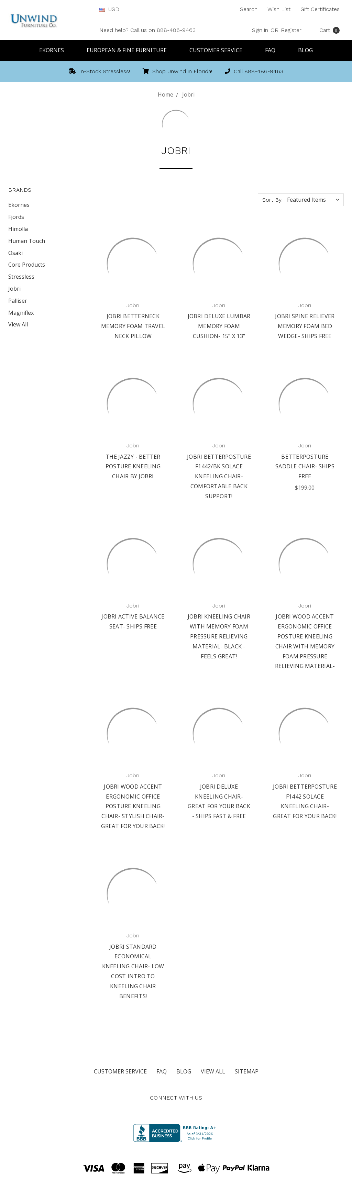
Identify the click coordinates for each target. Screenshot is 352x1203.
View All (18, 324)
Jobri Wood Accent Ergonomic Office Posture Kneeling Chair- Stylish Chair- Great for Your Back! (133, 806)
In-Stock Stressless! (99, 71)
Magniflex (21, 312)
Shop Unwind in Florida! (177, 71)
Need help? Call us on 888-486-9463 (147, 30)
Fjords (16, 217)
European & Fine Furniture (130, 50)
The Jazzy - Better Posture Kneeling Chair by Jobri (133, 466)
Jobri (14, 288)
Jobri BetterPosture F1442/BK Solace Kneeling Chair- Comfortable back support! (219, 476)
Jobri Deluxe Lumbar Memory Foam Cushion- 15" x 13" (219, 326)
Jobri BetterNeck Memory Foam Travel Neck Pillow (133, 326)
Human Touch (26, 241)
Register (291, 30)
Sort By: (272, 200)
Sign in (260, 30)
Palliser (17, 300)
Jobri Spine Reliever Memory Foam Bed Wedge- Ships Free (304, 326)
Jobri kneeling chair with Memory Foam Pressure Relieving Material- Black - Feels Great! (219, 636)
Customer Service (219, 50)
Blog (305, 50)
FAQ (273, 50)
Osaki (15, 253)
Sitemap (246, 1071)
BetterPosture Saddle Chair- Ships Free (304, 466)
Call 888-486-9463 (254, 71)
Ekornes (54, 50)
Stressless (21, 276)
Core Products (26, 264)
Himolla (18, 229)
